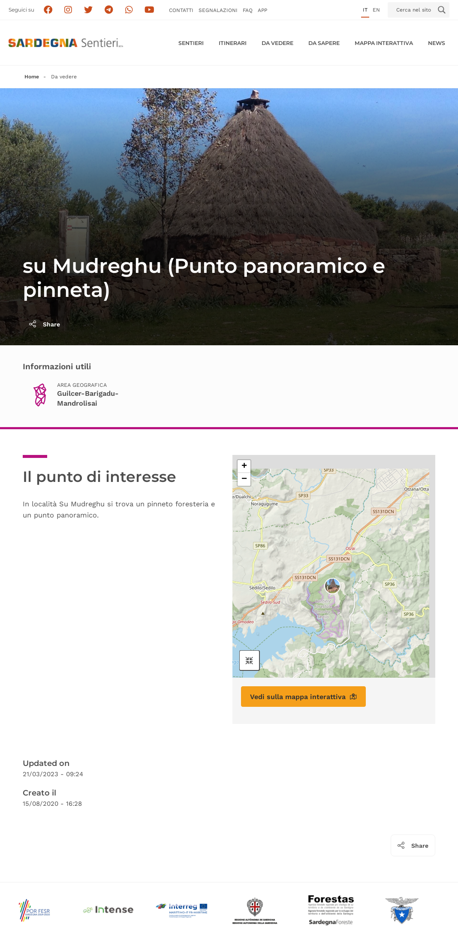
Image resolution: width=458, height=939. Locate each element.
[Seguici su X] (88, 10)
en (376, 10)
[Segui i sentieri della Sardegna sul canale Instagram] (68, 10)
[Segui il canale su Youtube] (149, 10)
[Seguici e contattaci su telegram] (109, 10)
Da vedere (277, 43)
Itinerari (233, 43)
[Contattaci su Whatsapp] (129, 10)
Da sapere (324, 43)
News (436, 43)
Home (31, 77)
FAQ (248, 10)
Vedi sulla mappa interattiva (303, 697)
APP (262, 10)
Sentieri (191, 43)
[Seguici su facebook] (48, 10)
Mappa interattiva (384, 43)
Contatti (181, 10)
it (365, 10)
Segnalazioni (218, 10)
